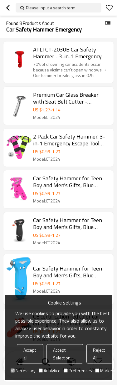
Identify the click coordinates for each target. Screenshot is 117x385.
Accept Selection (62, 354)
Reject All (99, 354)
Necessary (23, 370)
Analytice (50, 370)
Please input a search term (51, 7)
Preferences (78, 370)
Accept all (29, 354)
